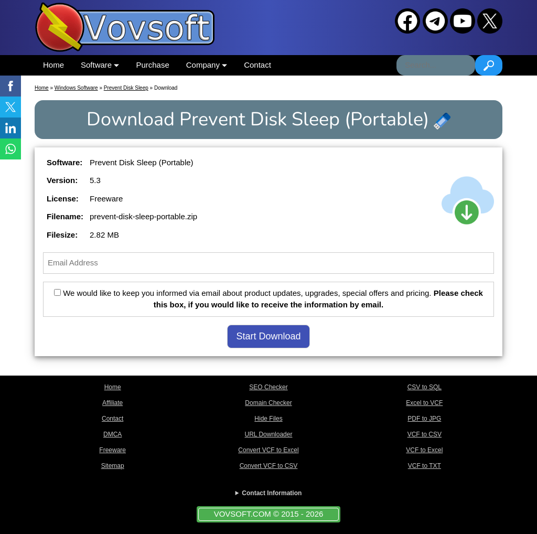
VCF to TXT (424, 465)
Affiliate (112, 403)
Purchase (152, 64)
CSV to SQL (424, 387)
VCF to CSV (424, 434)
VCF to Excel (424, 450)
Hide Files (268, 418)
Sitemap (112, 465)
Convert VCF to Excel (268, 450)
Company (206, 64)
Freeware (112, 450)
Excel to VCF (424, 403)
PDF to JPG (424, 418)
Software (100, 64)
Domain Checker (268, 403)
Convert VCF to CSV (269, 465)
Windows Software (76, 88)
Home (53, 64)
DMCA (112, 434)
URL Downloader (269, 434)
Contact (257, 64)
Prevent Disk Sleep (126, 88)
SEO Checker (268, 387)
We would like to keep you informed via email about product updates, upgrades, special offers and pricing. (268, 299)
